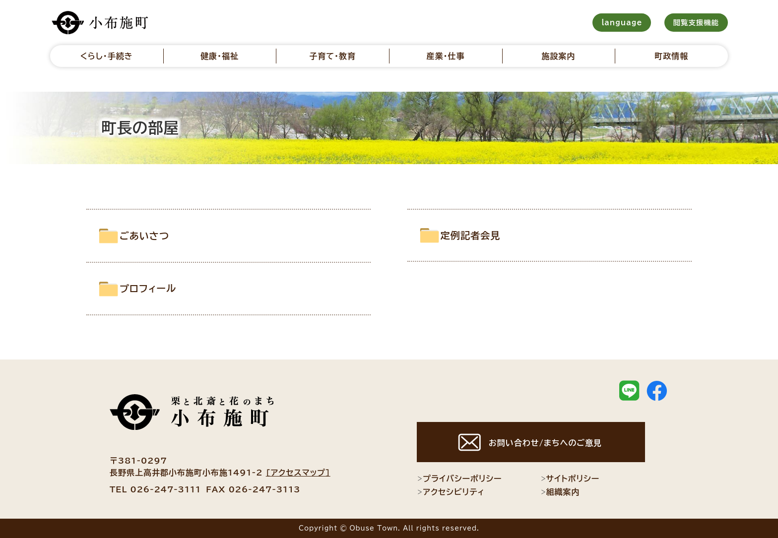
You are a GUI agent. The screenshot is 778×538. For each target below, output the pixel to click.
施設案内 (559, 56)
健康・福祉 (219, 56)
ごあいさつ (158, 236)
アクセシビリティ (451, 492)
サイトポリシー (570, 478)
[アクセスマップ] (298, 473)
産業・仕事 (445, 56)
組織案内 (560, 492)
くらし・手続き (106, 56)
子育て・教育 (332, 56)
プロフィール (162, 288)
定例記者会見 (485, 235)
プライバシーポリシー (459, 478)
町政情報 (671, 56)
